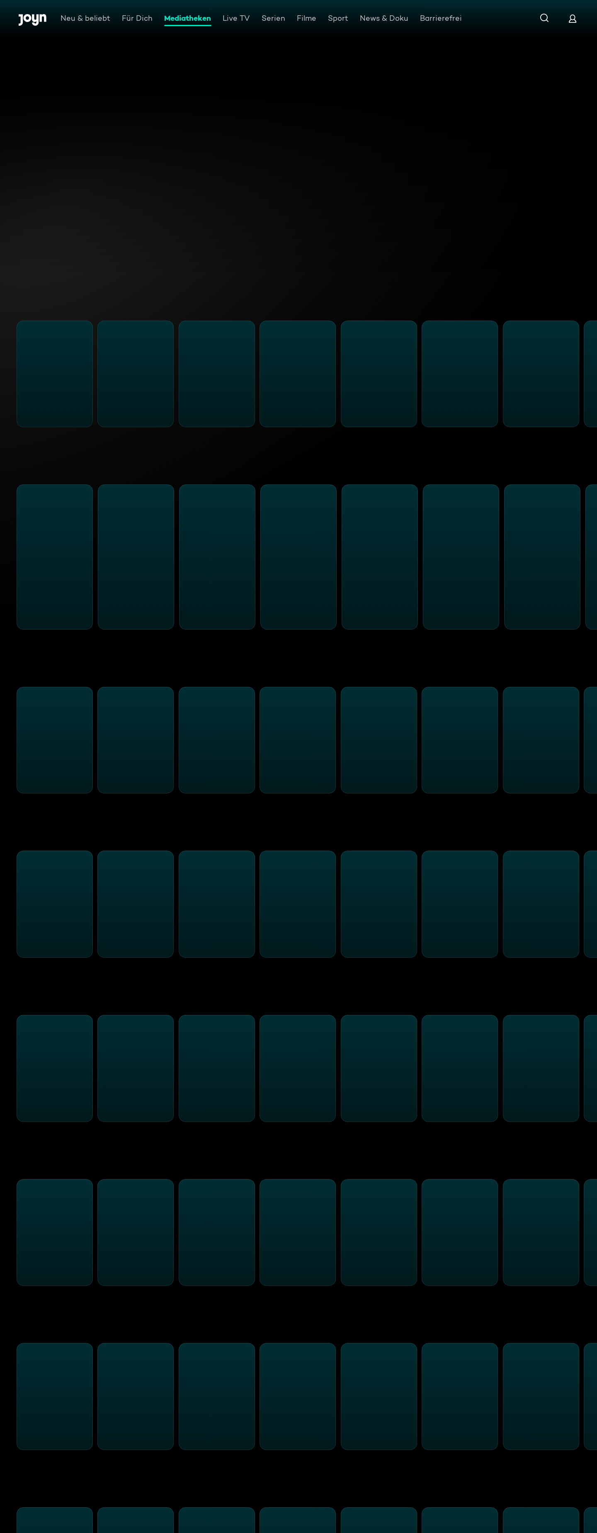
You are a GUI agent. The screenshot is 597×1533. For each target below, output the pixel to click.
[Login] (572, 18)
